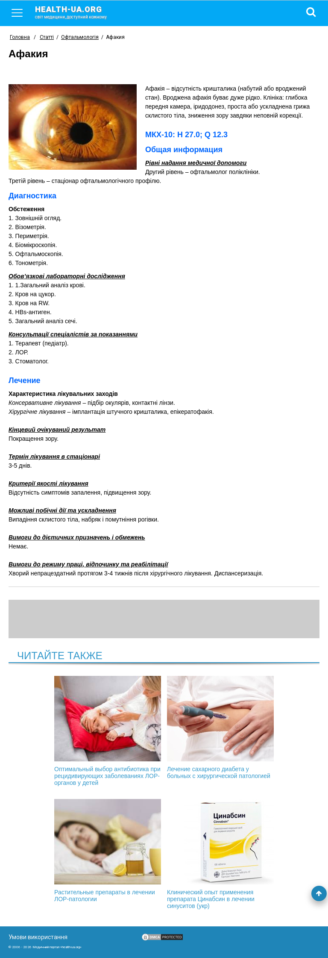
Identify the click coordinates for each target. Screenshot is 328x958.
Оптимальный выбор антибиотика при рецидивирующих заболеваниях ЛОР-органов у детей (107, 731)
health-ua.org (77, 12)
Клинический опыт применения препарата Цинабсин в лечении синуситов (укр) (220, 854)
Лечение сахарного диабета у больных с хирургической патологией (220, 727)
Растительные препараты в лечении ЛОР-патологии (107, 850)
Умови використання (38, 937)
